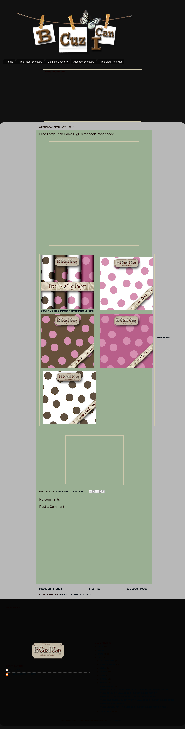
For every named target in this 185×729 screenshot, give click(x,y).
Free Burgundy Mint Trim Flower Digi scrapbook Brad (137, 700)
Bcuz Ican (15, 670)
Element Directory (58, 61)
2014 (101, 650)
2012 (101, 658)
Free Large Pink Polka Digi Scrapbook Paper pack (134, 707)
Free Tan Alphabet (113, 704)
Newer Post (50, 589)
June (104, 672)
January (106, 712)
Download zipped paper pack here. (67, 311)
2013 (101, 654)
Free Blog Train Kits (111, 61)
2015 (101, 647)
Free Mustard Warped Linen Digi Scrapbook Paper (134, 690)
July (103, 668)
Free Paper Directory (30, 61)
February (107, 686)
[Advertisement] (92, 96)
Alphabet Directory (84, 61)
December (107, 661)
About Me (163, 338)
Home (9, 61)
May (103, 675)
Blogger (118, 721)
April (104, 679)
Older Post (138, 589)
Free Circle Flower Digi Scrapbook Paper (128, 693)
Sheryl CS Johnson (22, 674)
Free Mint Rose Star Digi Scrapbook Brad (128, 697)
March (104, 683)
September (108, 664)
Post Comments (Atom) (74, 595)
